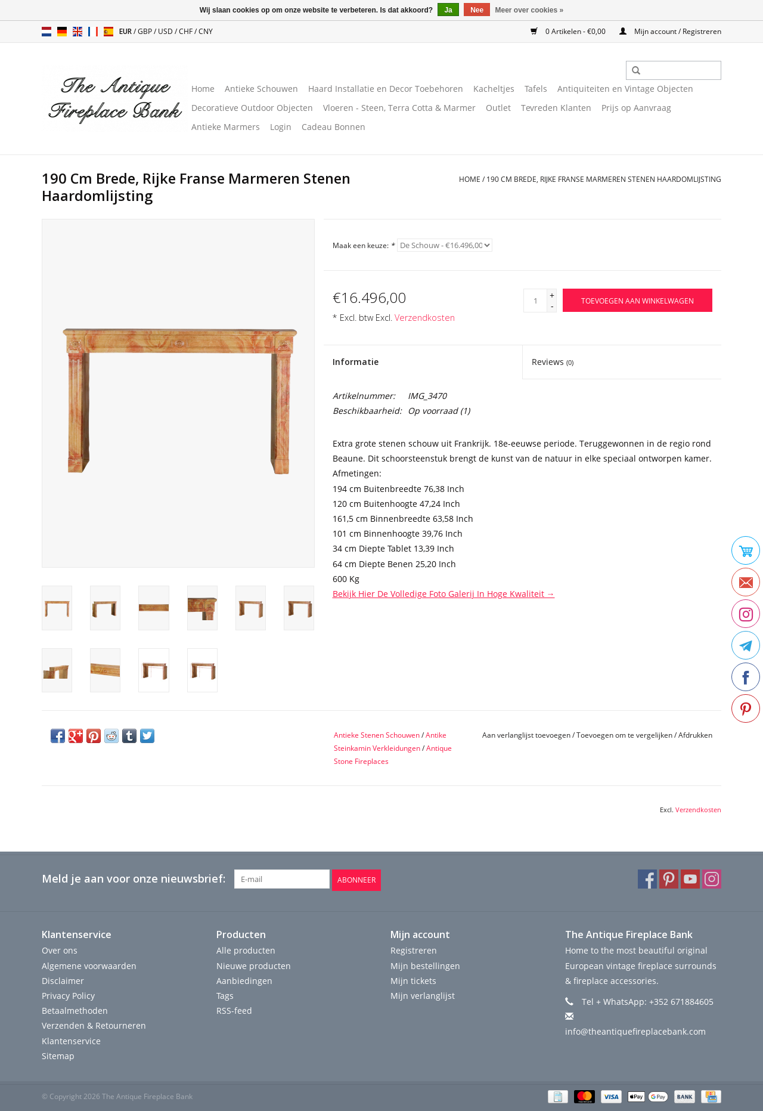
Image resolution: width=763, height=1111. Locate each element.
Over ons (59, 949)
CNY (205, 31)
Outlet (498, 107)
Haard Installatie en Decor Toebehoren (385, 88)
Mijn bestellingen (425, 964)
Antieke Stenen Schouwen (377, 735)
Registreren (413, 949)
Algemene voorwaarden (89, 964)
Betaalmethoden (75, 1009)
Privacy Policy (68, 994)
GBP (146, 31)
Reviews (552, 361)
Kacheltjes (493, 88)
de (62, 31)
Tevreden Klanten (556, 107)
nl (46, 31)
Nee (476, 10)
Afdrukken (695, 735)
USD (166, 31)
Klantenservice (71, 1039)
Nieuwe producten (253, 964)
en (77, 31)
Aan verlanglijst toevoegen (526, 735)
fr (93, 31)
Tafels (536, 88)
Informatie (356, 361)
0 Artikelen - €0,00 (569, 31)
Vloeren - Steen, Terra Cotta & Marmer (399, 107)
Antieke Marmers (225, 126)
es (108, 31)
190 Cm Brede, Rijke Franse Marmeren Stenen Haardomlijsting (603, 179)
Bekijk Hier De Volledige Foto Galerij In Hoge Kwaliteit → (444, 593)
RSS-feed (234, 1009)
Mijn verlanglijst (422, 994)
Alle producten (245, 949)
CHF (186, 31)
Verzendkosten (425, 317)
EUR (126, 31)
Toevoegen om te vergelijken (625, 735)
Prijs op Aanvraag (636, 107)
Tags (225, 994)
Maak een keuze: (364, 245)
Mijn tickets (413, 979)
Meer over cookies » (529, 10)
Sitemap (58, 1054)
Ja (448, 10)
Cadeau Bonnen (333, 126)
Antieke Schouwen (261, 88)
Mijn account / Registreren (670, 31)
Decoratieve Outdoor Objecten (252, 107)
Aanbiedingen (244, 979)
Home (203, 88)
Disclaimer (63, 979)
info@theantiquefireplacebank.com (635, 1030)
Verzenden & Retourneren (94, 1024)
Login (280, 126)
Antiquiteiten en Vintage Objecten (625, 88)
